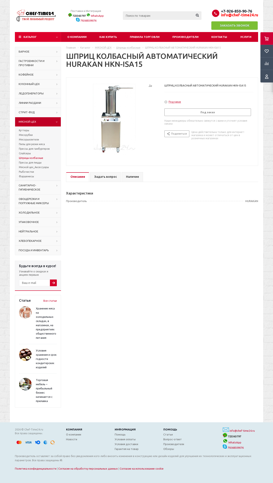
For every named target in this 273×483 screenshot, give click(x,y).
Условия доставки (126, 444)
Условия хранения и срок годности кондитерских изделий (46, 359)
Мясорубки (26, 135)
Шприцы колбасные (31, 158)
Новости (71, 439)
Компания (74, 429)
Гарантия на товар (127, 448)
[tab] (77, 177)
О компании (77, 36)
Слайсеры (25, 153)
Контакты (219, 36)
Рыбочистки (26, 171)
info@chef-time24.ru (242, 430)
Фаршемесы (26, 176)
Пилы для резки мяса (32, 144)
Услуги (245, 36)
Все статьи (50, 300)
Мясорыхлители (29, 139)
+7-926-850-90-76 (236, 11)
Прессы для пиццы (30, 162)
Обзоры (168, 448)
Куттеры (24, 130)
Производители (185, 36)
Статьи (168, 434)
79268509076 (86, 20)
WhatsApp (95, 15)
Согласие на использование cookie (142, 468)
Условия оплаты (125, 439)
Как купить (108, 36)
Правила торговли (145, 36)
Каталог (30, 36)
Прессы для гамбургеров (34, 148)
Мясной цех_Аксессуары (34, 167)
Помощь (170, 429)
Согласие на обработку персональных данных (88, 468)
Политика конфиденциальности (35, 468)
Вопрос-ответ (172, 439)
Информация (125, 429)
